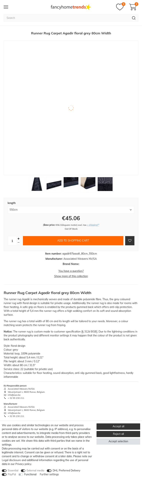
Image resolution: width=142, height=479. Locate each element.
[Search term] (66, 18)
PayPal (12, 474)
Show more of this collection (71, 276)
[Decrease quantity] (18, 243)
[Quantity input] (12, 240)
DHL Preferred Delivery (66, 470)
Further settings (49, 474)
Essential (13, 470)
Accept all (118, 426)
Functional (30, 474)
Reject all (118, 434)
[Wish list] (120, 7)
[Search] (133, 18)
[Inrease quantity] (18, 239)
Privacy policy (23, 464)
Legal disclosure (11, 460)
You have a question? (71, 271)
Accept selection (118, 441)
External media (35, 470)
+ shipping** (93, 225)
